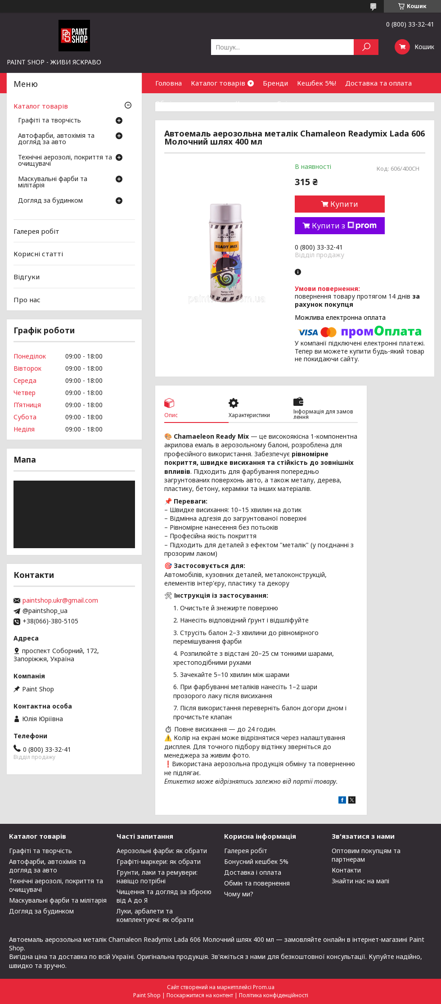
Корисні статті (38, 253)
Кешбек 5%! (316, 82)
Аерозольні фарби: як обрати (162, 850)
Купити (344, 204)
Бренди (275, 82)
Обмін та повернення (190, 103)
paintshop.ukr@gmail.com (60, 600)
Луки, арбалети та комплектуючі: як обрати (155, 915)
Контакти (251, 103)
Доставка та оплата (378, 82)
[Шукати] (366, 47)
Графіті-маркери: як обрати (159, 861)
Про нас (27, 299)
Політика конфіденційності (273, 995)
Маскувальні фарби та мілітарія (52, 182)
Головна (168, 82)
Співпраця (294, 103)
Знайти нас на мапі (360, 881)
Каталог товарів (218, 82)
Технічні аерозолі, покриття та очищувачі (65, 161)
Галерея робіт (36, 231)
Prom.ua (263, 987)
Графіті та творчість (49, 120)
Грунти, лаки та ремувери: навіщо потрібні (157, 876)
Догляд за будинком (50, 200)
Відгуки (27, 276)
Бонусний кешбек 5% (256, 861)
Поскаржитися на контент (199, 995)
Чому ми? (238, 894)
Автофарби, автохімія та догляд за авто (56, 139)
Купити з (344, 226)
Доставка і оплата (252, 872)
